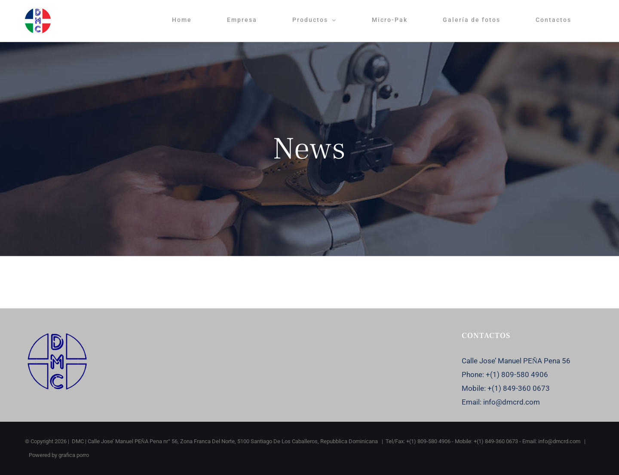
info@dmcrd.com (511, 402)
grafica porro (73, 455)
